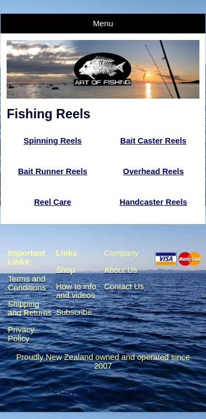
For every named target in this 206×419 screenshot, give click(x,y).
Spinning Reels (53, 140)
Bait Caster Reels (153, 140)
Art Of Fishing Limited (121, 391)
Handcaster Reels (153, 202)
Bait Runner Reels (52, 171)
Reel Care (52, 202)
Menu (103, 23)
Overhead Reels (153, 171)
